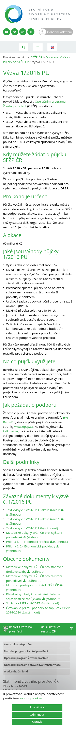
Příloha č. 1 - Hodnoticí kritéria (27, 542)
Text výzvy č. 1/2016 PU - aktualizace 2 (33, 510)
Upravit (37, 721)
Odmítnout (37, 714)
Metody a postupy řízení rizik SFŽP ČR (32, 585)
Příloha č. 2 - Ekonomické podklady (30, 546)
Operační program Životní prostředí (26, 658)
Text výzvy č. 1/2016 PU (22, 528)
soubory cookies (31, 698)
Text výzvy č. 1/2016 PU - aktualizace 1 (33, 519)
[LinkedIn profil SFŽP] (22, 31)
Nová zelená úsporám (18, 644)
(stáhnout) (49, 528)
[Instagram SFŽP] (30, 31)
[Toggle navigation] (38, 47)
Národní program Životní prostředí (26, 651)
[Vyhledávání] (23, 47)
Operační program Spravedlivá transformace (32, 665)
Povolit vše (37, 707)
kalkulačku (10, 431)
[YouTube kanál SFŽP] (6, 31)
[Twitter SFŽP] (14, 31)
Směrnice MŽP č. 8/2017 (23, 603)
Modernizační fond (16, 671)
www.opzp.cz (23, 426)
